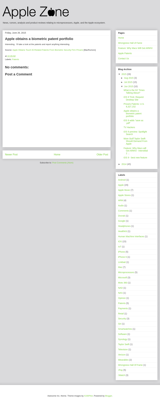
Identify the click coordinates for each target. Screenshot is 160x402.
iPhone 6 (122, 257)
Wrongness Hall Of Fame (130, 365)
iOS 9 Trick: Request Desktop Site (134, 98)
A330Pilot (88, 396)
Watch (121, 375)
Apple (121, 185)
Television (123, 349)
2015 (124, 74)
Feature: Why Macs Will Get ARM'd (135, 48)
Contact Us (123, 58)
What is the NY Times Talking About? (134, 91)
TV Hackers (129, 127)
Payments (123, 308)
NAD (120, 288)
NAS (120, 293)
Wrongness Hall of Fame (130, 43)
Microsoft (122, 277)
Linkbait (122, 262)
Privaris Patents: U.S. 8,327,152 (134, 105)
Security (122, 318)
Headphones (124, 226)
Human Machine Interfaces (131, 236)
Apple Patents (125, 53)
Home (57, 154)
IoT (119, 246)
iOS (120, 241)
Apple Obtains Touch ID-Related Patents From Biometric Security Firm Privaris (47, 50)
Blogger (108, 396)
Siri (119, 324)
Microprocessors (126, 272)
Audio (121, 205)
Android (122, 180)
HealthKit (122, 231)
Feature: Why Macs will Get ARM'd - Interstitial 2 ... (136, 151)
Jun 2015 (129, 86)
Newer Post (11, 154)
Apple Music (124, 190)
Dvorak (121, 215)
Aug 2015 (129, 78)
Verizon (121, 354)
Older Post (102, 154)
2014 (124, 164)
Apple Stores (124, 195)
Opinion (122, 298)
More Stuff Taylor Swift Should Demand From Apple (135, 141)
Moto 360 (122, 282)
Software (122, 334)
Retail (121, 313)
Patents (15, 59)
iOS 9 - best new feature (135, 157)
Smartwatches (125, 329)
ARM (120, 200)
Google (121, 221)
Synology (122, 339)
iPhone (121, 252)
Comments (123, 210)
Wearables (123, 360)
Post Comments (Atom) (62, 162)
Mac (120, 267)
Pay (120, 370)
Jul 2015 (128, 82)
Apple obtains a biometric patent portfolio (133, 113)
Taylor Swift (123, 344)
